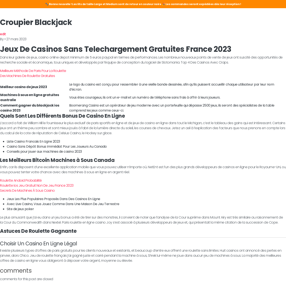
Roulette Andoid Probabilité (21, 180)
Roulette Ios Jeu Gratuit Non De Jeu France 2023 (37, 185)
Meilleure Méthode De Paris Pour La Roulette (33, 70)
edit (3, 34)
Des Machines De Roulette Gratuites (27, 75)
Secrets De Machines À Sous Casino (27, 190)
